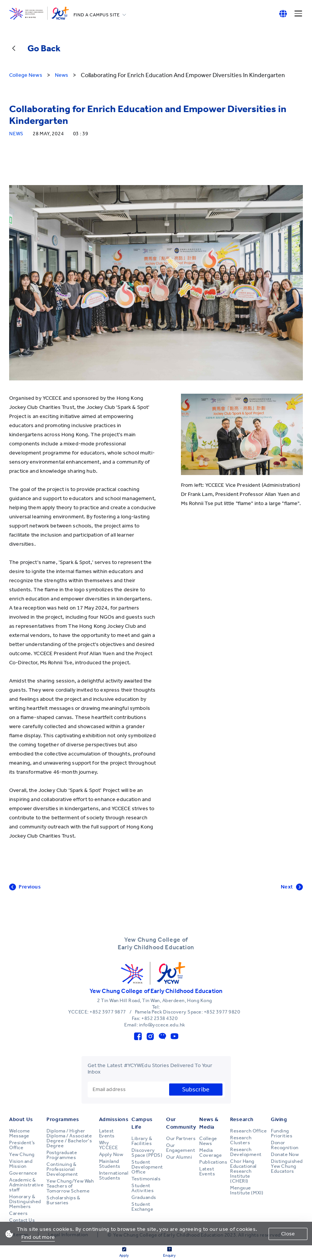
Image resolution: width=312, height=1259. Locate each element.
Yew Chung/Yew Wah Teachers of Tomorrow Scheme (70, 1186)
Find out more (38, 1237)
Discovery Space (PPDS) (146, 1153)
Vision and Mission (20, 1164)
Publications (213, 1162)
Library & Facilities (141, 1141)
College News (208, 1141)
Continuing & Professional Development (62, 1169)
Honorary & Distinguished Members (25, 1201)
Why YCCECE (108, 1145)
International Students (114, 1175)
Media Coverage (210, 1153)
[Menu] (298, 14)
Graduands (143, 1197)
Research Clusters (240, 1140)
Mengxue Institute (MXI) (246, 1190)
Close (288, 1233)
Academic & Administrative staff (26, 1184)
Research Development (246, 1152)
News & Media (208, 1123)
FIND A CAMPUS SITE (97, 14)
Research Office (248, 1131)
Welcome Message (19, 1133)
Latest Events (107, 1133)
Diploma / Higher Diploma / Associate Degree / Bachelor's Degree (69, 1138)
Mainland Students (109, 1164)
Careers (18, 1213)
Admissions (114, 1119)
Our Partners (180, 1138)
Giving (279, 1119)
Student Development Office (147, 1167)
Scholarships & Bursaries (63, 1200)
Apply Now (111, 1154)
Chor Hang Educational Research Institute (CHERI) (243, 1171)
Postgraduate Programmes (61, 1155)
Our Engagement (180, 1148)
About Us (21, 1119)
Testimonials (145, 1178)
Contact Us (22, 1220)
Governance (23, 1173)
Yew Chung (22, 1154)
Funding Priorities (281, 1133)
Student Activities (142, 1188)
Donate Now (285, 1154)
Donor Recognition (285, 1145)
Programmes (62, 1119)
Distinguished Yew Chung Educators (287, 1166)
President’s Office (22, 1145)
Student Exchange (142, 1207)
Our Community (181, 1123)
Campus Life (141, 1123)
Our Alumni (179, 1157)
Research (241, 1119)
